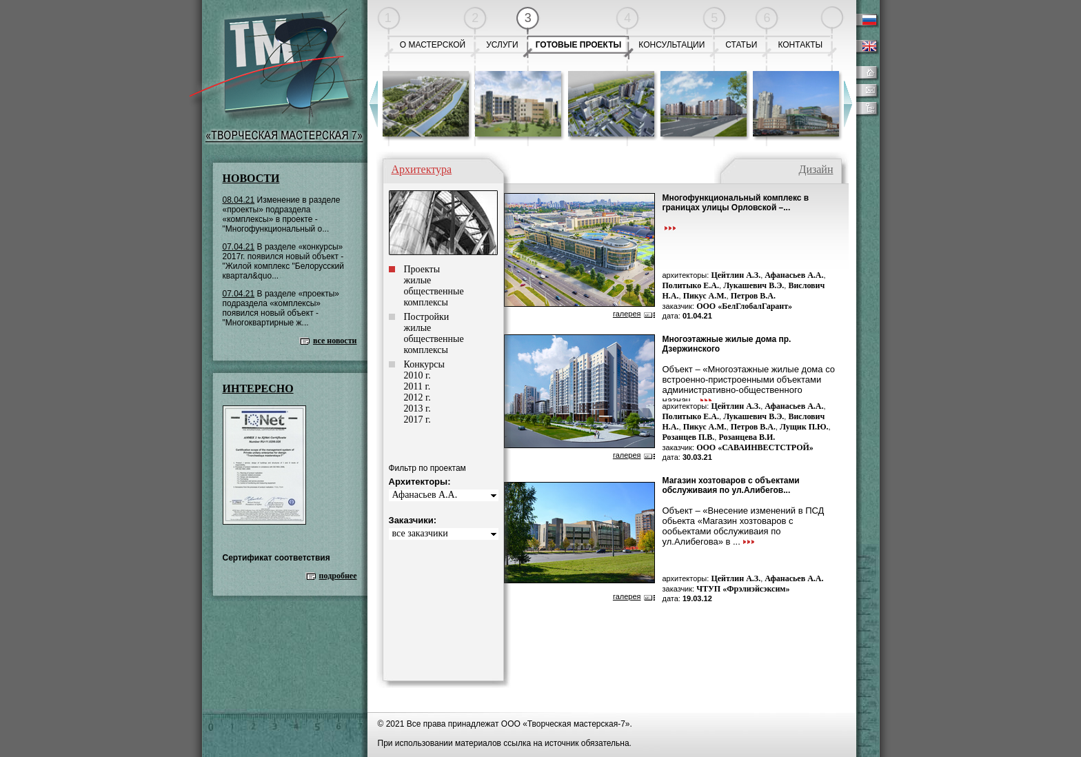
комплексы (426, 302)
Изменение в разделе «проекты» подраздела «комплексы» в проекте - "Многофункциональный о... (282, 214)
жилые (418, 280)
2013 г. (417, 408)
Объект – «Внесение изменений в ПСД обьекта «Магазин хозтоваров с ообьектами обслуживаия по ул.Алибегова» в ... (744, 526)
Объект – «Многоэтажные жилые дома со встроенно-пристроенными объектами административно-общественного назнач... (749, 384)
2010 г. (417, 375)
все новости (335, 340)
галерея (627, 314)
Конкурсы (424, 364)
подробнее (338, 576)
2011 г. (417, 386)
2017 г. (417, 419)
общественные (434, 291)
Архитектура (422, 169)
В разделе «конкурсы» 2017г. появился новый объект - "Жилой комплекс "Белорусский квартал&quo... (283, 261)
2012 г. (417, 397)
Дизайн (815, 169)
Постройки (426, 317)
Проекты (422, 269)
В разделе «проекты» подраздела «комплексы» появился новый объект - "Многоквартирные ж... (281, 308)
